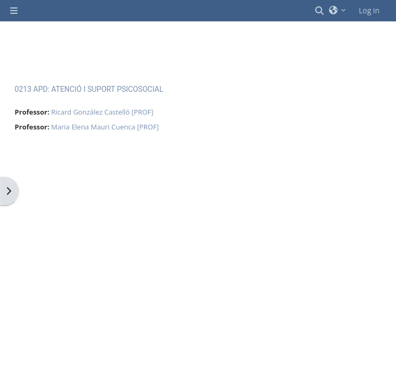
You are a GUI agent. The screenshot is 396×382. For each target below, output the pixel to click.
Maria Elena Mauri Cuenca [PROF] (105, 127)
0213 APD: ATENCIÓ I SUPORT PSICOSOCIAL (89, 89)
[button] (320, 11)
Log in (369, 10)
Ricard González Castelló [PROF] (102, 112)
